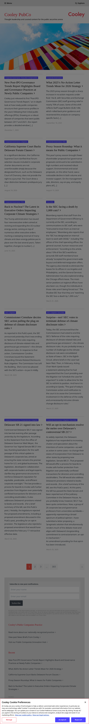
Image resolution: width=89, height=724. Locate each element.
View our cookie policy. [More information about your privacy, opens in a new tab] (23, 715)
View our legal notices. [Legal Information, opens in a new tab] (40, 715)
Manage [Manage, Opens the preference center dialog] (9, 720)
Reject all (78, 720)
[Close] (85, 702)
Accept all (62, 720)
